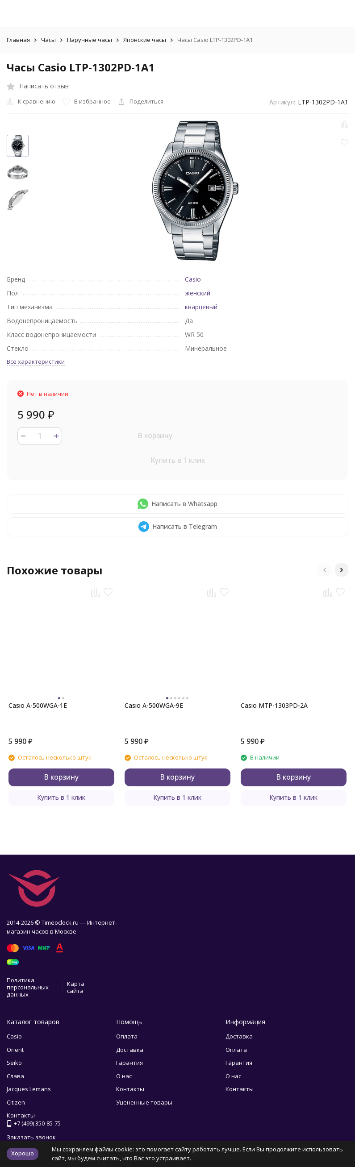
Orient (15, 1050)
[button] (324, 570)
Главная (18, 40)
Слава (15, 1076)
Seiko (14, 1063)
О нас (124, 1076)
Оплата (127, 1036)
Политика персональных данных (28, 987)
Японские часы (144, 40)
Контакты (130, 1089)
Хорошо (22, 1153)
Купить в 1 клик (177, 460)
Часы (48, 40)
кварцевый (201, 307)
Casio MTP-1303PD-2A (274, 705)
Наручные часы (89, 40)
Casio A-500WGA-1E (37, 705)
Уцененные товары (144, 1102)
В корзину (155, 435)
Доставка (129, 1050)
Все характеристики (36, 361)
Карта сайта (75, 987)
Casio (193, 279)
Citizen (16, 1102)
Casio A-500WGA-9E (154, 705)
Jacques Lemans (29, 1089)
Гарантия (129, 1063)
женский (197, 293)
